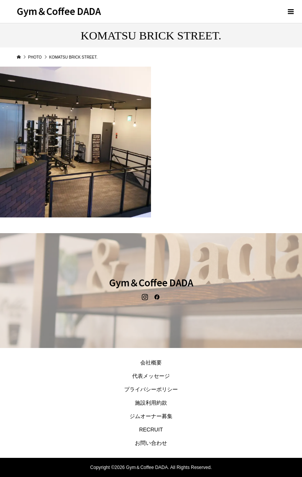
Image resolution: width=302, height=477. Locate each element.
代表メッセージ (151, 376)
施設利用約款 (151, 403)
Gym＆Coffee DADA (59, 11)
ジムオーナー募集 (151, 416)
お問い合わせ (151, 443)
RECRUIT (151, 429)
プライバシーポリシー (151, 389)
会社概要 (151, 362)
